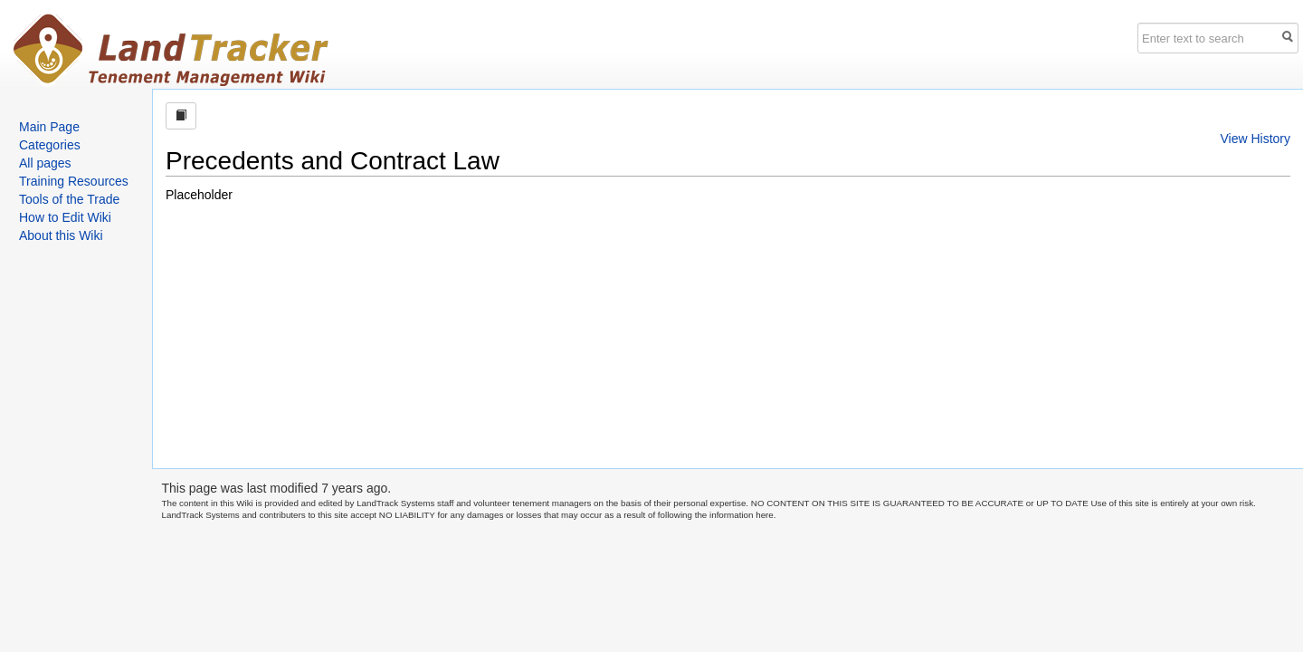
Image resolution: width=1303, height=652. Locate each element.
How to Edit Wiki (65, 217)
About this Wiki (61, 235)
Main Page (49, 127)
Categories (50, 145)
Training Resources (73, 181)
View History (1255, 138)
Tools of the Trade (69, 199)
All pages (45, 163)
